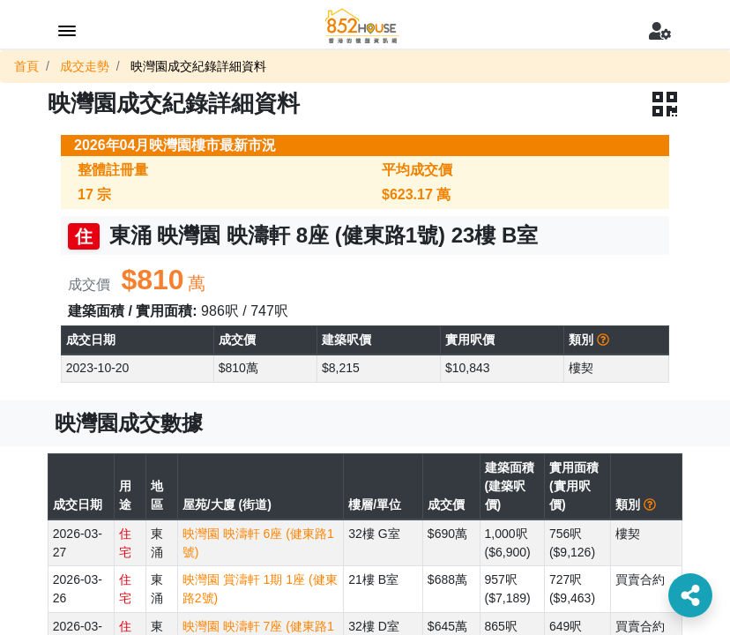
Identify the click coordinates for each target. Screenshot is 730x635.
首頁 (26, 66)
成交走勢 (84, 66)
